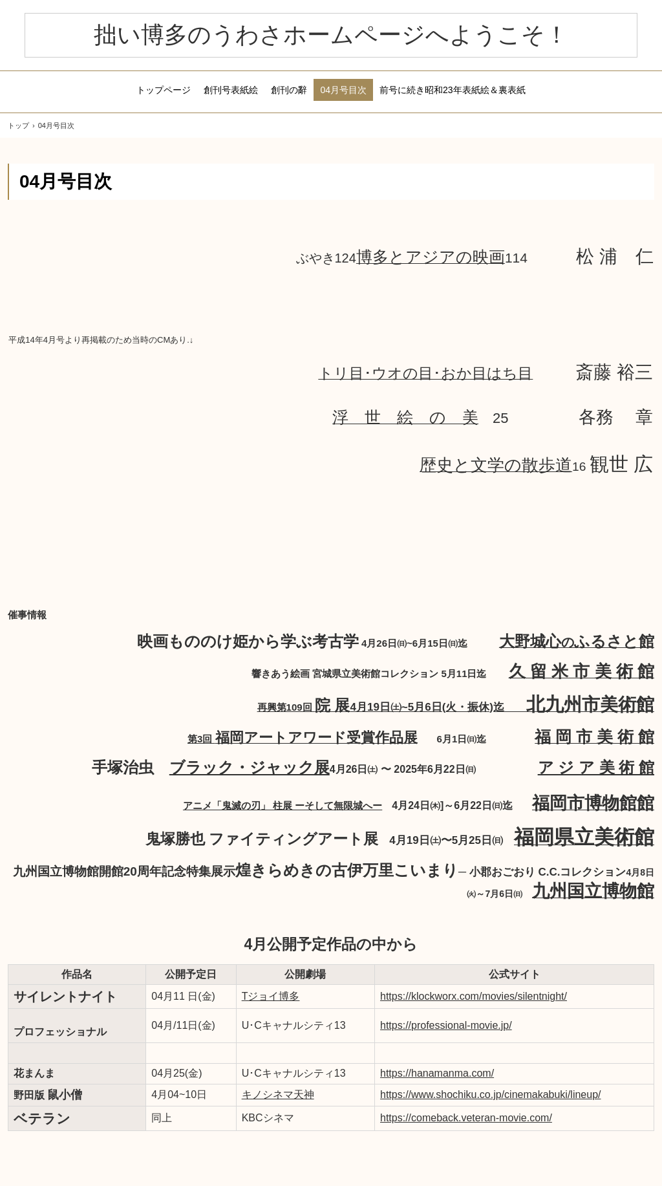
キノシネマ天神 (278, 1094)
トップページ (163, 90)
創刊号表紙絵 (231, 90)
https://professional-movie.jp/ (446, 1025)
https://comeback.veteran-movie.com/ (466, 1117)
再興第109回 (391, 707)
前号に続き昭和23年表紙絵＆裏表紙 (452, 90)
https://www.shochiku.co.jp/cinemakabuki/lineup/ (490, 1094)
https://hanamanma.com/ (437, 1073)
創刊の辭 (289, 90)
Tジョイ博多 (271, 996)
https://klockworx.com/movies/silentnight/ (473, 996)
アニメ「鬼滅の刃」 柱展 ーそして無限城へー (282, 805)
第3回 (302, 738)
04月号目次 (343, 90)
